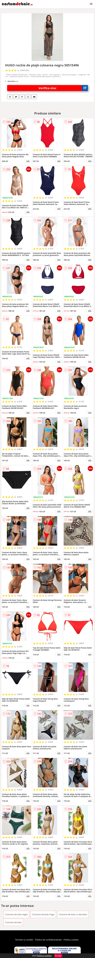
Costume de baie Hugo (43, 914)
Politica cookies (71, 939)
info (28, 161)
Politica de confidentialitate (48, 939)
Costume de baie (13, 922)
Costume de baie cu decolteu (73, 914)
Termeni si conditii (24, 939)
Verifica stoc (63, 88)
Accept (58, 955)
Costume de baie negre (16, 914)
